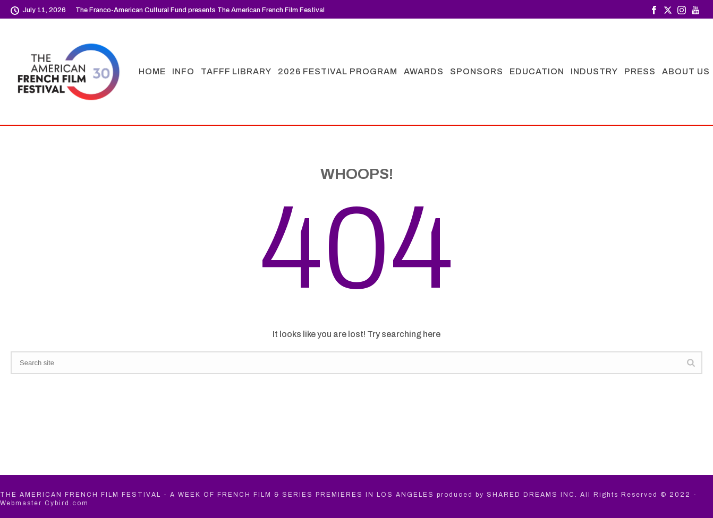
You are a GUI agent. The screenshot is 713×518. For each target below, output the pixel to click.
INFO (183, 71)
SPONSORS (476, 71)
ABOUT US (686, 71)
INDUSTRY (594, 71)
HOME (152, 71)
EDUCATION (537, 71)
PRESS (640, 71)
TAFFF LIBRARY (236, 71)
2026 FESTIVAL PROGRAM (337, 71)
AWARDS (424, 71)
